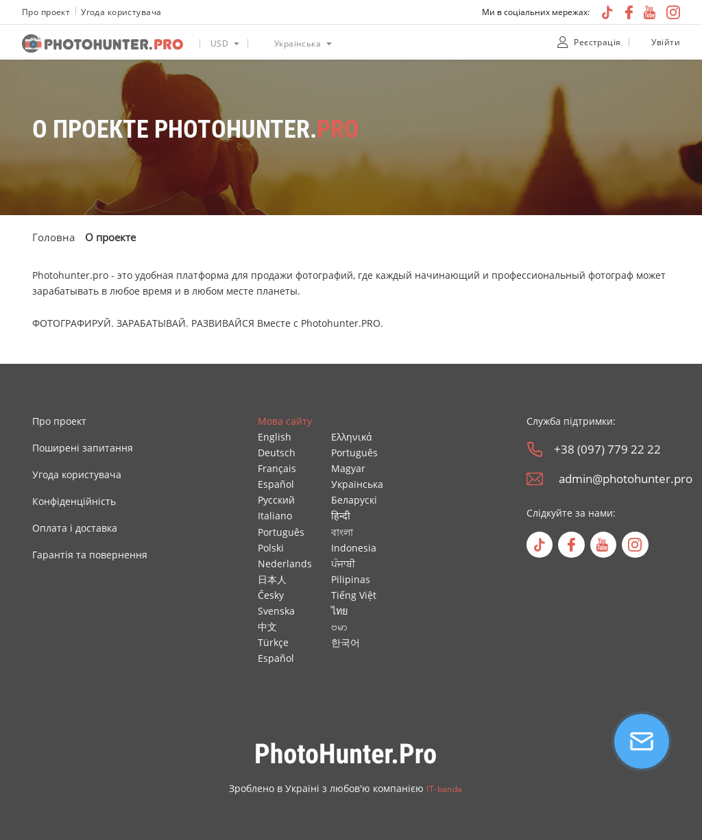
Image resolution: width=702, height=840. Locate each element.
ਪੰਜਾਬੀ (343, 563)
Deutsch (276, 452)
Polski (271, 547)
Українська (357, 484)
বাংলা (342, 532)
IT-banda (444, 789)
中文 (267, 626)
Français (277, 468)
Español (276, 484)
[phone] (534, 449)
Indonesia (353, 547)
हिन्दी (340, 515)
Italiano (275, 515)
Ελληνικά (351, 436)
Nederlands (285, 563)
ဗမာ (339, 626)
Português (281, 532)
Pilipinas (350, 579)
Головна (53, 237)
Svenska (276, 610)
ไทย (339, 610)
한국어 (345, 642)
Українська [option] (297, 43)
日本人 (272, 579)
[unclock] (641, 42)
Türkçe (273, 642)
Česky (271, 595)
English (274, 436)
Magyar (348, 468)
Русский (276, 499)
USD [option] (219, 43)
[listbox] (223, 42)
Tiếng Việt (353, 595)
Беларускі (354, 499)
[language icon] (261, 43)
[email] (534, 479)
